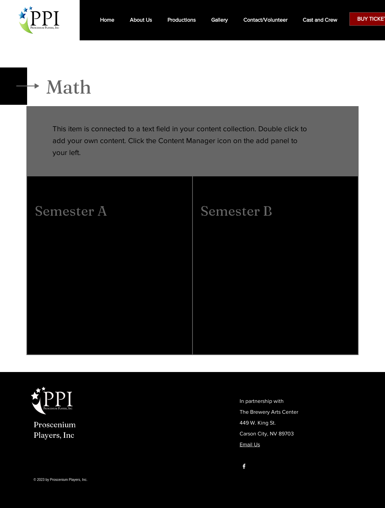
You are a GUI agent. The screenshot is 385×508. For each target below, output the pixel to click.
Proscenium (55, 424)
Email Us (250, 444)
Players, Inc (54, 435)
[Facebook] (244, 466)
